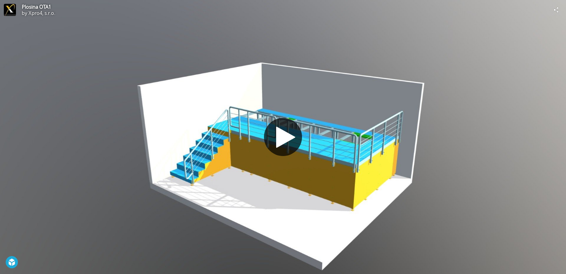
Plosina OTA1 (36, 6)
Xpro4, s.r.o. (42, 13)
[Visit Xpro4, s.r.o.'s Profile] (10, 10)
